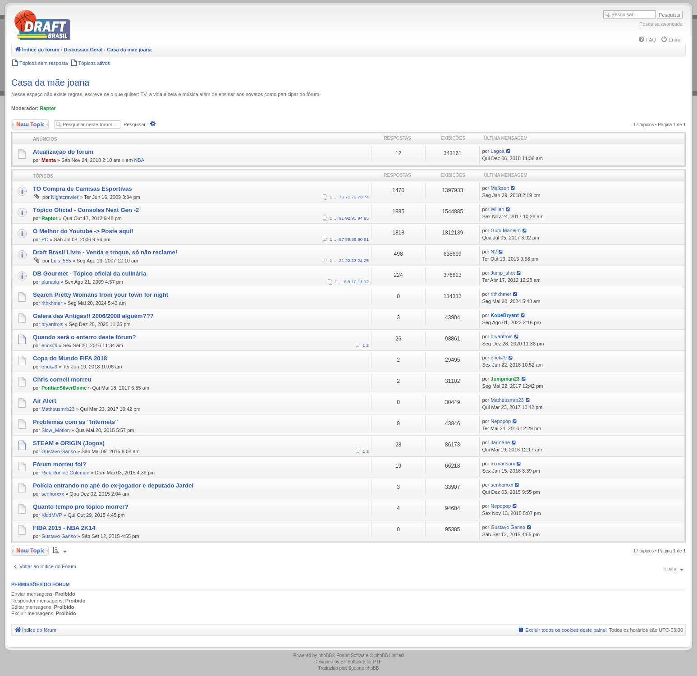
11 (360, 281)
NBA (139, 160)
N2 (494, 251)
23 (354, 260)
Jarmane (500, 442)
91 (341, 218)
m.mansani (503, 463)
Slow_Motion (55, 430)
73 (360, 196)
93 (354, 218)
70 (341, 196)
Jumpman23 (505, 379)
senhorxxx (52, 494)
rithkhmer (51, 303)
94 (360, 218)
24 (360, 260)
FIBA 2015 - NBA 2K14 (64, 527)
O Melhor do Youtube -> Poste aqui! (83, 231)
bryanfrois (52, 324)
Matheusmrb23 (57, 409)
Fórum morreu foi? (59, 464)
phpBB (325, 655)
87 (341, 239)
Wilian (497, 209)
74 (366, 196)
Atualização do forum (63, 151)
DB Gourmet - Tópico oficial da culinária (89, 273)
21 (341, 260)
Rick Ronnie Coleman (65, 472)
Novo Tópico (30, 124)
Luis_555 (61, 260)
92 (347, 218)
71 (347, 196)
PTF (377, 661)
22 (347, 260)
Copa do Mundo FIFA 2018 (70, 358)
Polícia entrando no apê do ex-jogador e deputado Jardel (113, 485)
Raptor (48, 108)
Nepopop (501, 421)
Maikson (500, 188)
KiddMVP (51, 515)
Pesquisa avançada (661, 24)
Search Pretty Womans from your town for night (100, 294)
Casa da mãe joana (50, 82)
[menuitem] (647, 39)
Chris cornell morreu (62, 379)
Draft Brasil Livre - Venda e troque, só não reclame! (105, 252)
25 (366, 260)
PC (44, 239)
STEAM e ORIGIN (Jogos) (69, 443)
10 (354, 281)
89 (354, 239)
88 (347, 239)
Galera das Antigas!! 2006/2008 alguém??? (93, 316)
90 (360, 239)
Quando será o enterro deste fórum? (84, 337)
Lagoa (497, 151)
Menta (48, 160)
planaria (50, 282)
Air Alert (44, 400)
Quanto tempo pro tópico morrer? (80, 506)
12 (366, 281)
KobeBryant (504, 315)
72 (354, 196)
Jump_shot (503, 273)
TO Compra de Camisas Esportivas (82, 188)
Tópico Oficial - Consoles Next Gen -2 (86, 210)
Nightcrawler (64, 197)
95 (366, 218)
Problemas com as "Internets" (75, 421)
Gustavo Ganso (58, 451)
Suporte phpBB (363, 668)
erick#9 (49, 345)
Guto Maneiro (506, 230)
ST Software (352, 661)
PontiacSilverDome (64, 388)
